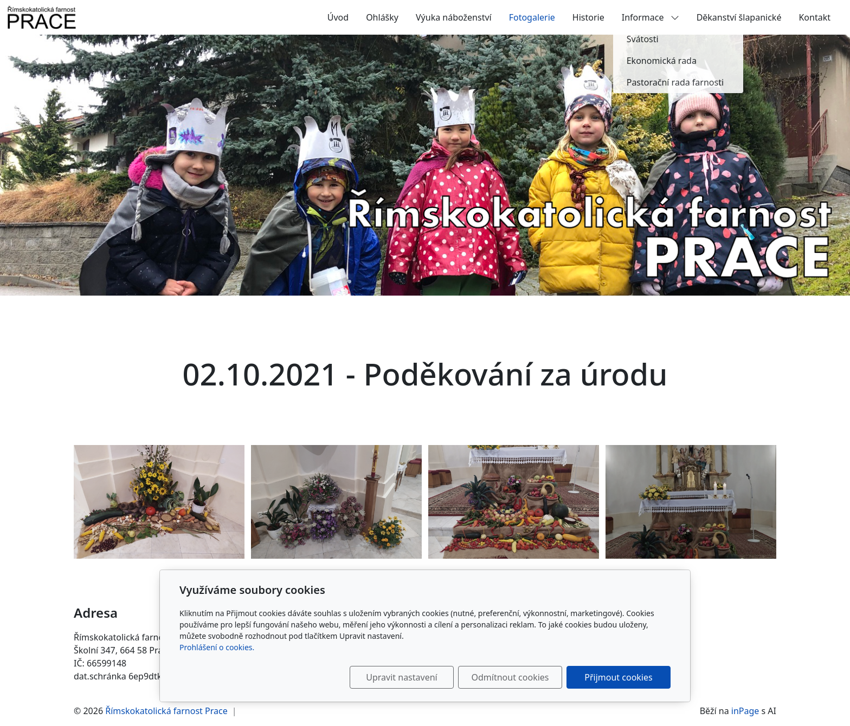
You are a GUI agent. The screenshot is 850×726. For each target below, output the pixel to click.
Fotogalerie (532, 17)
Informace (650, 17)
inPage (745, 711)
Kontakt (814, 17)
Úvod (338, 17)
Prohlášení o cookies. (216, 647)
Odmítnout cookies (510, 677)
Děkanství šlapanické (739, 17)
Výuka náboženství (454, 17)
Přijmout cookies (618, 677)
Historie (588, 17)
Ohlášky (382, 17)
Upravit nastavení (401, 677)
